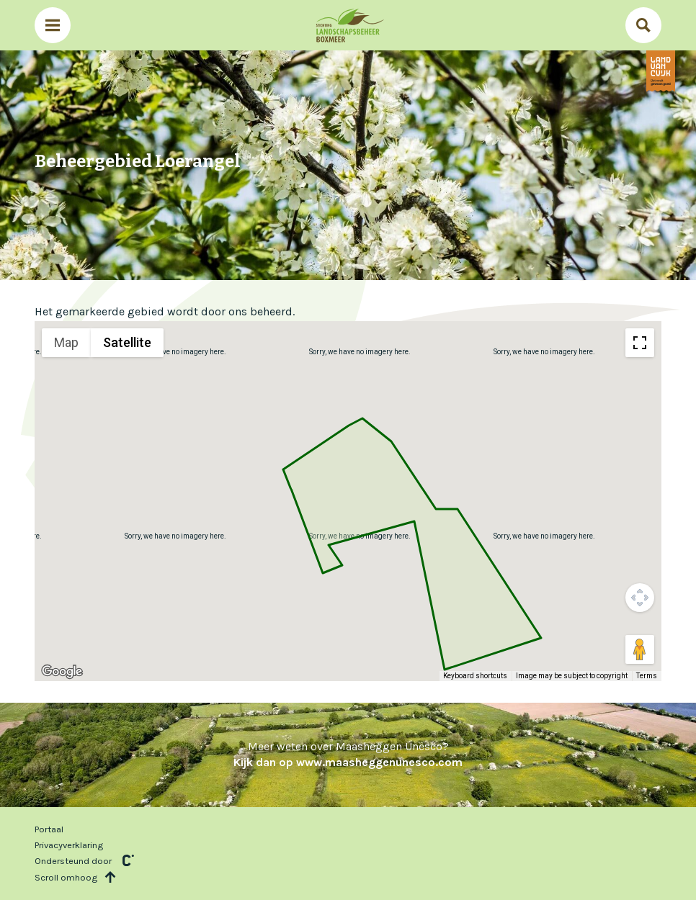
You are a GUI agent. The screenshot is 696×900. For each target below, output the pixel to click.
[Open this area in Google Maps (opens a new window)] (62, 671)
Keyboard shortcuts (475, 676)
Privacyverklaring (69, 845)
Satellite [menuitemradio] (127, 342)
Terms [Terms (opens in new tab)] (646, 676)
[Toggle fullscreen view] (639, 342)
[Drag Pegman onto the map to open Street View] (639, 649)
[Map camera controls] (639, 597)
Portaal (49, 829)
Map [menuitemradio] (66, 342)
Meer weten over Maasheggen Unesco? (348, 754)
